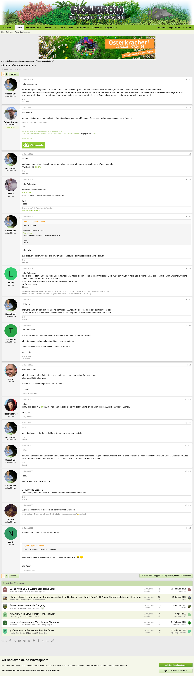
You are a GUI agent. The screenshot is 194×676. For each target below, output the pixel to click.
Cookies (29, 665)
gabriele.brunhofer (179, 624)
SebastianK (8, 69)
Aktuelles (81, 27)
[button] (33, 27)
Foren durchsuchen (22, 32)
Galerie (95, 27)
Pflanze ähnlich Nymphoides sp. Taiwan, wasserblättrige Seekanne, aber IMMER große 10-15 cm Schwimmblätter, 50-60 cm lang (75, 597)
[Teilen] (186, 79)
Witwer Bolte (14, 600)
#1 (190, 79)
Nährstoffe (36, 608)
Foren (19, 27)
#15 (189, 528)
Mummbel (13, 592)
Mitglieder (109, 27)
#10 (189, 400)
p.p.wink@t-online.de (17, 633)
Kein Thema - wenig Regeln (42, 625)
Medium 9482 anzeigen (32, 490)
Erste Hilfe (43, 633)
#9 (190, 365)
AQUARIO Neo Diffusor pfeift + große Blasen (32, 614)
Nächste (13, 74)
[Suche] (187, 27)
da (42, 407)
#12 (189, 446)
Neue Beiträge (7, 32)
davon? (37, 167)
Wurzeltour (26, 192)
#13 (189, 471)
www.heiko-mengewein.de (31, 210)
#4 (190, 179)
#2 (190, 108)
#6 (190, 268)
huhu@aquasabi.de (85, 134)
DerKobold (13, 625)
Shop (62, 27)
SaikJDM (13, 608)
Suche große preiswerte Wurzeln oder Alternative (34, 622)
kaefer (184, 599)
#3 (190, 154)
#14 (189, 505)
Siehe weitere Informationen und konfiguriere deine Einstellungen (30, 670)
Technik (36, 617)
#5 (190, 216)
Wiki (71, 27)
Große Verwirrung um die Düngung (27, 605)
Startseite (8, 27)
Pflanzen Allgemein (38, 592)
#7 (190, 300)
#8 (190, 325)
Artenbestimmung (38, 600)
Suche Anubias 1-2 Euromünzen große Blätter (33, 589)
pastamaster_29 (15, 617)
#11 (189, 423)
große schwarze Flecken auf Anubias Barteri (32, 630)
